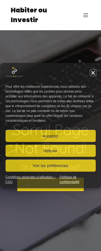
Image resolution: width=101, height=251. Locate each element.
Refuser (50, 150)
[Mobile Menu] (85, 15)
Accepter (50, 136)
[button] (93, 73)
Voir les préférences (50, 165)
